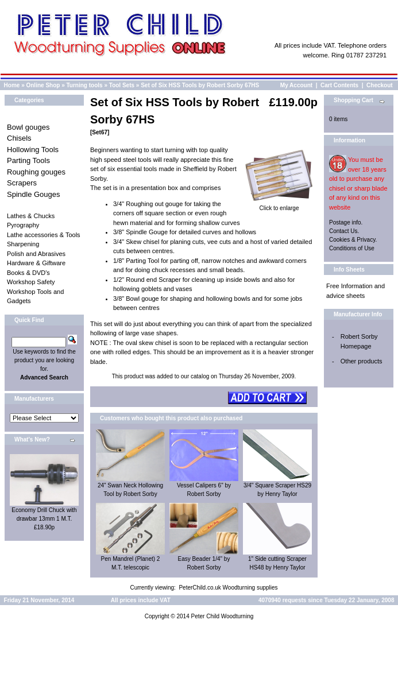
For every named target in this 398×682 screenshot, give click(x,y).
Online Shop (43, 85)
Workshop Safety (31, 281)
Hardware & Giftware (36, 262)
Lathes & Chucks (31, 215)
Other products (361, 361)
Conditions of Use (351, 248)
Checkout (379, 85)
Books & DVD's (28, 272)
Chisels (19, 138)
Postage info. (345, 222)
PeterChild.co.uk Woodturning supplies (228, 587)
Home (12, 85)
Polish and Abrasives (36, 253)
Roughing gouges (36, 172)
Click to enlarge (279, 205)
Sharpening (23, 244)
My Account (296, 85)
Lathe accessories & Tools (43, 234)
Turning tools (85, 85)
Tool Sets (121, 85)
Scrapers (22, 183)
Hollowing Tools (33, 149)
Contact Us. (344, 231)
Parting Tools (28, 160)
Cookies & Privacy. (353, 240)
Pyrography (23, 225)
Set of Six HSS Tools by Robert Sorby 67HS (200, 85)
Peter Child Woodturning (222, 616)
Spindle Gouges (33, 194)
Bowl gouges (28, 127)
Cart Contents (339, 85)
